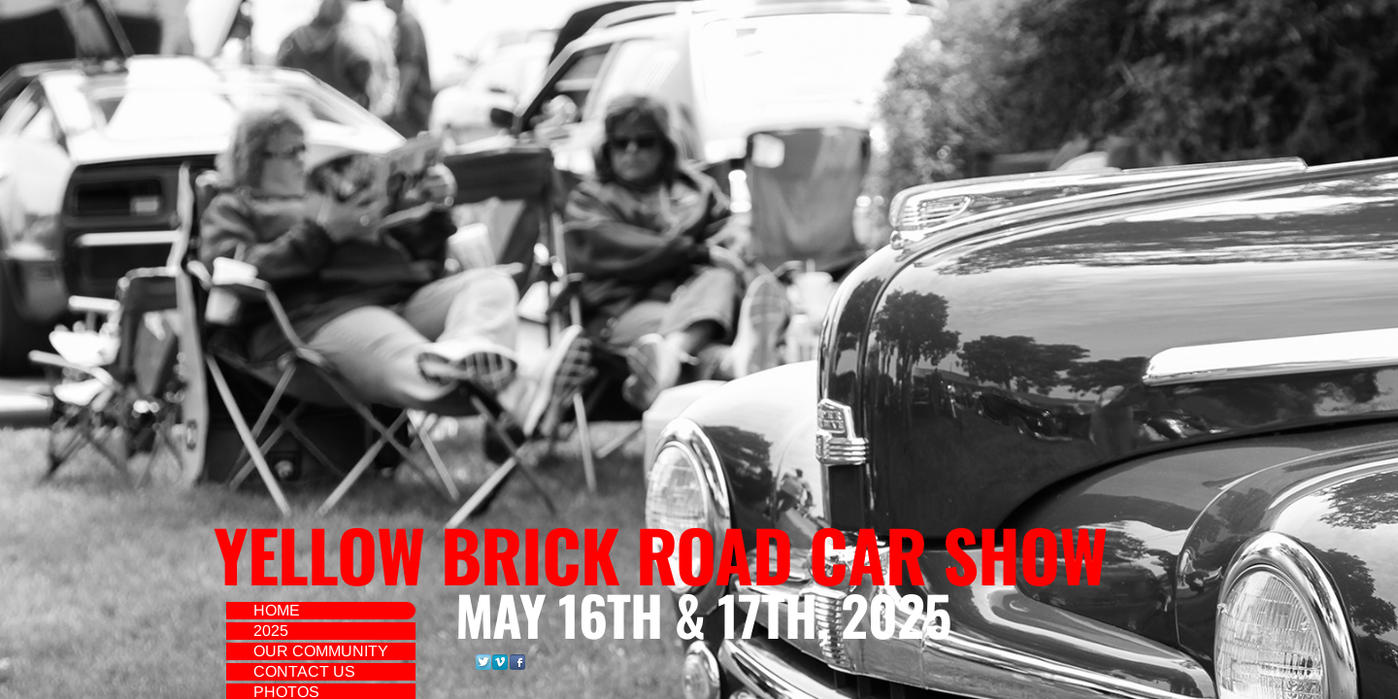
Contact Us (304, 671)
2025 (270, 630)
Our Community (320, 651)
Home (276, 610)
